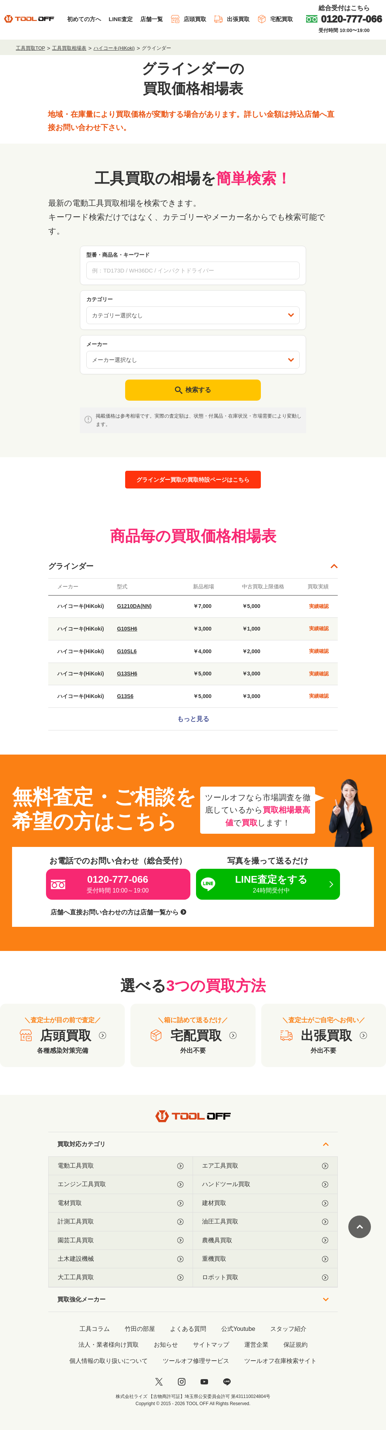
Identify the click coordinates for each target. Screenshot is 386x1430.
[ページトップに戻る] (359, 1227)
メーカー (96, 344)
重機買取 (265, 1258)
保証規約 (295, 1344)
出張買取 (232, 19)
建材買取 (265, 1203)
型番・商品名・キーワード (118, 255)
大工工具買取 (121, 1277)
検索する (193, 390)
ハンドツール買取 (265, 1184)
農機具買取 (265, 1240)
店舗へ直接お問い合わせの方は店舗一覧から (118, 912)
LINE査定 (121, 19)
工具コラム (95, 1329)
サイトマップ (211, 1344)
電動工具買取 (121, 1165)
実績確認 (319, 606)
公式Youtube (238, 1329)
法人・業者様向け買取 (108, 1344)
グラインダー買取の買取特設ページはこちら (193, 479)
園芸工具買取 (121, 1240)
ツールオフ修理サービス (196, 1361)
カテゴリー (99, 299)
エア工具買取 (265, 1165)
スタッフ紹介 (288, 1329)
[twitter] (159, 1382)
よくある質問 (188, 1329)
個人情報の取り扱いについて (108, 1361)
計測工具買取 (121, 1221)
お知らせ (166, 1344)
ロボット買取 (265, 1277)
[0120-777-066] (344, 18)
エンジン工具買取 (121, 1184)
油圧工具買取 (265, 1221)
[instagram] (181, 1382)
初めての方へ (84, 19)
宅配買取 (275, 19)
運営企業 (256, 1344)
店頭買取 (188, 19)
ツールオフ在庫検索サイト (280, 1361)
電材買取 (121, 1203)
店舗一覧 (151, 19)
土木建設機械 (121, 1258)
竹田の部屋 (140, 1329)
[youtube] (204, 1382)
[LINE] (227, 1382)
